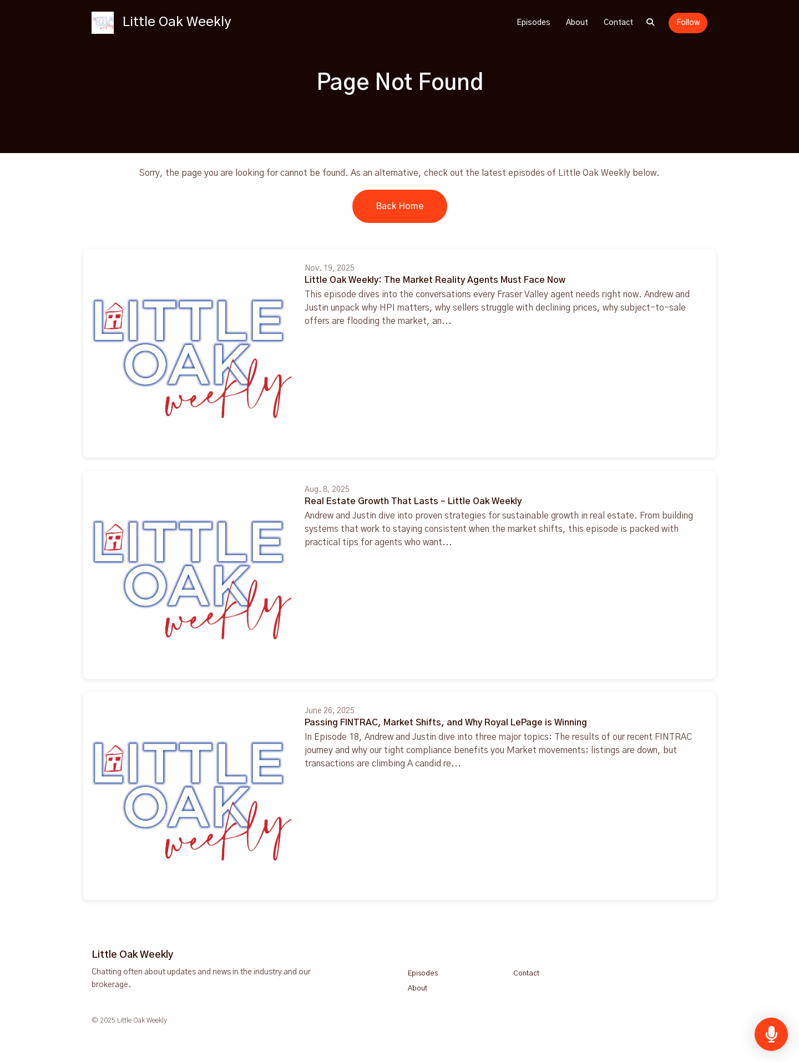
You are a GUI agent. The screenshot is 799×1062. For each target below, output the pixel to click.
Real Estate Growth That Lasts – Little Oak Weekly (413, 501)
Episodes (533, 23)
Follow (688, 23)
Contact (618, 23)
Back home (400, 206)
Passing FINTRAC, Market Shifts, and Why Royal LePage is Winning (446, 722)
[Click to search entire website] (650, 23)
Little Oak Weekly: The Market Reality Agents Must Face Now (435, 280)
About (577, 23)
